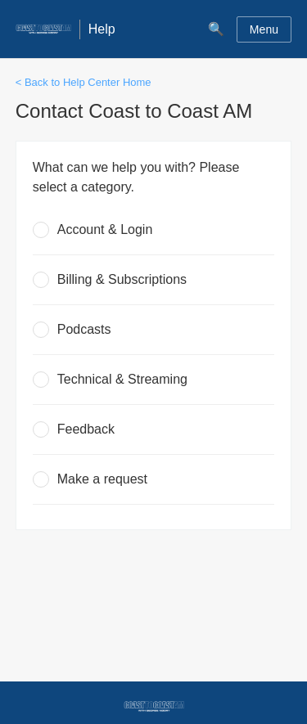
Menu (264, 29)
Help (101, 29)
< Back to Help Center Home (83, 82)
